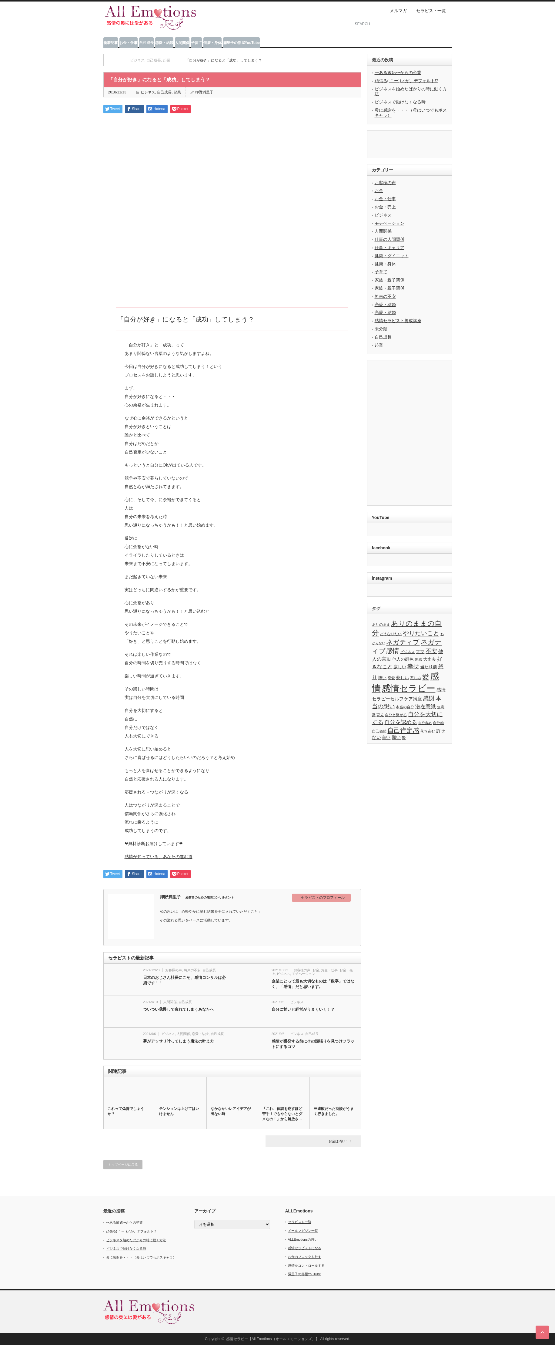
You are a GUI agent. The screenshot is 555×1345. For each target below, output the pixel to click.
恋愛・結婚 (164, 43)
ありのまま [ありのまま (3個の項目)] (381, 624)
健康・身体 (212, 43)
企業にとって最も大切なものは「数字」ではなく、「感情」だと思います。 (313, 984)
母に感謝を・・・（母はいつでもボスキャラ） (141, 1257)
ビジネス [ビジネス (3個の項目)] (407, 652)
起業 (379, 345)
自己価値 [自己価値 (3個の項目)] (379, 731)
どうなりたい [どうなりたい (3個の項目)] (391, 634)
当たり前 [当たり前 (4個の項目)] (428, 667)
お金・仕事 (128, 43)
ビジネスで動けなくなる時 (400, 101)
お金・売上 (385, 206)
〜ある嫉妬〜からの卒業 (398, 72)
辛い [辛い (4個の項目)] (386, 737)
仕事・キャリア (389, 247)
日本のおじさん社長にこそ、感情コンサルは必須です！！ (184, 980)
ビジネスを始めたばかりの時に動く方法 (136, 1240)
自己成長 (146, 43)
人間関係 (182, 43)
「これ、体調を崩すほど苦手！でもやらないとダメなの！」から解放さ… (282, 1114)
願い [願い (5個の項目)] (396, 737)
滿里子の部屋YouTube (241, 43)
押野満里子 (170, 897)
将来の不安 (192, 970)
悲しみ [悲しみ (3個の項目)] (415, 678)
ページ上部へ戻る (542, 1332)
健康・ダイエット (392, 255)
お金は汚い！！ (340, 1141)
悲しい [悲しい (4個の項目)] (402, 678)
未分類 (381, 328)
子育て (196, 43)
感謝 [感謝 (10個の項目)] (428, 698)
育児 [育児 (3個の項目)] (380, 715)
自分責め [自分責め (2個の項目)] (425, 723)
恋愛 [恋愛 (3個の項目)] (391, 678)
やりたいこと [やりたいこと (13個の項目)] (421, 633)
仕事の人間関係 (389, 239)
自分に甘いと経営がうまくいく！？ (303, 1009)
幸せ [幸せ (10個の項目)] (413, 666)
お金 (316, 970)
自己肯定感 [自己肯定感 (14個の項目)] (403, 730)
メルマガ (398, 10)
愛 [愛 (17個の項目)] (425, 677)
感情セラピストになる (304, 1248)
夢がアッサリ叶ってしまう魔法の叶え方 (178, 1041)
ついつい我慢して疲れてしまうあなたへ (178, 1009)
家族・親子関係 (389, 280)
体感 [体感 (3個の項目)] (418, 659)
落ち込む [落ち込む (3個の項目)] (427, 731)
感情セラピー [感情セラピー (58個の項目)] (408, 688)
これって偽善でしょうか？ (126, 1111)
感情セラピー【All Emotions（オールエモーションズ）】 (272, 1339)
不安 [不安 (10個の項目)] (431, 651)
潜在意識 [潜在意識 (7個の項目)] (425, 707)
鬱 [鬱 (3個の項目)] (404, 738)
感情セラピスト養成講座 (398, 320)
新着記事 (110, 43)
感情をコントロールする (306, 1265)
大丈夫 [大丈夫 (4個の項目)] (429, 659)
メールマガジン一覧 (303, 1230)
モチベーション (303, 974)
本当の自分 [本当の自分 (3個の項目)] (405, 707)
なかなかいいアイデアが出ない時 (231, 1111)
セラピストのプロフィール (323, 897)
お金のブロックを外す (304, 1257)
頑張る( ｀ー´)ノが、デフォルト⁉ (406, 80)
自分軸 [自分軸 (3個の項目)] (438, 723)
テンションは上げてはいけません (179, 1111)
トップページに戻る (123, 1164)
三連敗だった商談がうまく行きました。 (334, 1111)
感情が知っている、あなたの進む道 (158, 856)
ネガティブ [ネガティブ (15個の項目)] (403, 642)
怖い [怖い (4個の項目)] (382, 678)
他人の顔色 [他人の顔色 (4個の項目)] (402, 659)
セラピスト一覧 (431, 10)
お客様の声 (173, 970)
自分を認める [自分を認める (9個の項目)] (400, 722)
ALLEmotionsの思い (303, 1239)
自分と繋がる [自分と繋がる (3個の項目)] (396, 715)
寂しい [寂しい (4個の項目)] (399, 667)
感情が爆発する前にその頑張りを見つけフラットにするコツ (313, 1044)
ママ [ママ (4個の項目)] (420, 651)
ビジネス (148, 92)
